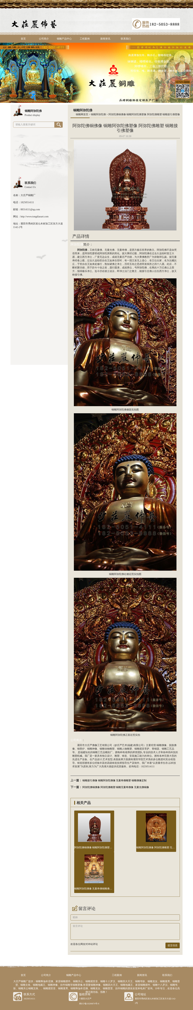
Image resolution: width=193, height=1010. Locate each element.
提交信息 (173, 945)
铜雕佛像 (162, 745)
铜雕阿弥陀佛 (98, 114)
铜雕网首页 (82, 114)
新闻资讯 (105, 38)
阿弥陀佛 (76, 244)
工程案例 (85, 38)
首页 (23, 38)
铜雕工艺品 (168, 748)
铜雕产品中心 (64, 38)
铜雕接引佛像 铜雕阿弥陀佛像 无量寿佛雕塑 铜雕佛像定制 (114, 780)
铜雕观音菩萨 (141, 748)
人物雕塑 (127, 748)
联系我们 (126, 38)
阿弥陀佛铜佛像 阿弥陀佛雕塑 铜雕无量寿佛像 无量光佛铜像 (115, 787)
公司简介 (44, 38)
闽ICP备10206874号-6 (89, 1003)
